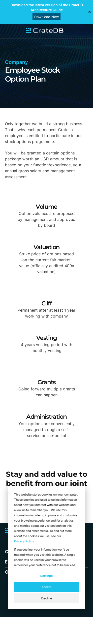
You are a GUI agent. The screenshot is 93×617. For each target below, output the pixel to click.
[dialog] (46, 547)
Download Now (46, 17)
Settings (46, 576)
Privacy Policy (24, 541)
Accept (47, 587)
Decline (46, 598)
